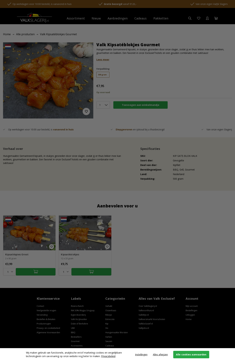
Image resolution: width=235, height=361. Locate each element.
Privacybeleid (108, 356)
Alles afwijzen (160, 354)
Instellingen (141, 354)
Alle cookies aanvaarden (191, 354)
